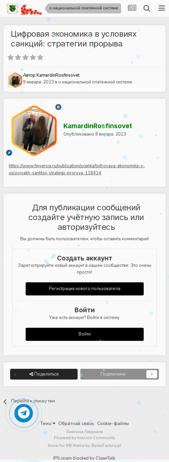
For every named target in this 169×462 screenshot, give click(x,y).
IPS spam (62, 458)
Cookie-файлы (113, 423)
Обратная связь (76, 423)
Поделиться (44, 374)
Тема (47, 423)
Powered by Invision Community (84, 437)
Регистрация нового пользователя (84, 289)
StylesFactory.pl (106, 445)
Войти (85, 334)
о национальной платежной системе (95, 82)
